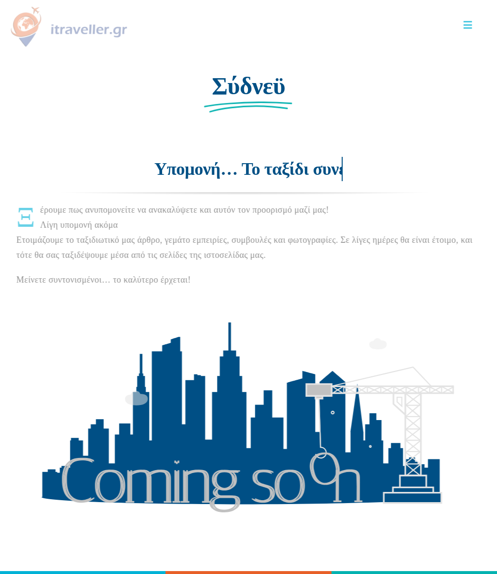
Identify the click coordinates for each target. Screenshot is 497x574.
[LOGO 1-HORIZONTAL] (67, 9)
